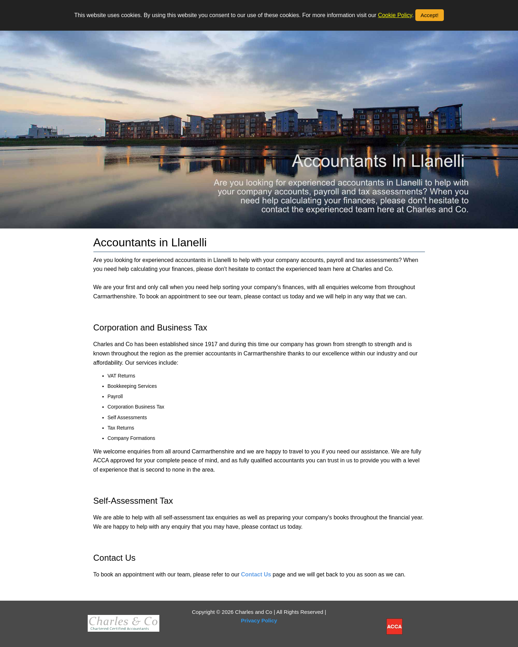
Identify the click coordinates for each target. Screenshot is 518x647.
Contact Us (256, 574)
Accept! (429, 15)
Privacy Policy (259, 620)
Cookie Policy (395, 15)
